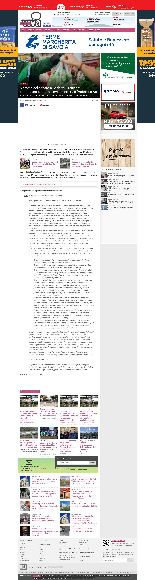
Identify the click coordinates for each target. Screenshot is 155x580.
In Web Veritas (83, 545)
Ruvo (49, 578)
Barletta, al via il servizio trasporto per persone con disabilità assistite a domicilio (44, 518)
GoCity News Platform (55, 567)
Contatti (30, 567)
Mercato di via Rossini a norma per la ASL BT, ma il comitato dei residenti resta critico (29, 444)
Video (81, 560)
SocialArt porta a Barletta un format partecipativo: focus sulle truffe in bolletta (45, 506)
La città (22, 545)
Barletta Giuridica (64, 560)
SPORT (38, 30)
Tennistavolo (43, 558)
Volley (41, 551)
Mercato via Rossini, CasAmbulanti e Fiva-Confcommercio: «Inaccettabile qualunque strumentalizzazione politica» (28, 418)
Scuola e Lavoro (25, 561)
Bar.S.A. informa (84, 540)
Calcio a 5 (62, 540)
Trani (83, 578)
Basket (41, 549)
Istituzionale (23, 552)
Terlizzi (77, 578)
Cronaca (22, 548)
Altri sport (62, 545)
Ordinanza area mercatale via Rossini (37, 184)
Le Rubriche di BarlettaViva (68, 553)
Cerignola (77, 575)
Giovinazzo (93, 575)
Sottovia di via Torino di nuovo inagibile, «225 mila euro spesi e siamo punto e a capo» (48, 447)
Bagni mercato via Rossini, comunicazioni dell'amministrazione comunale (88, 445)
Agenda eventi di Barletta (67, 549)
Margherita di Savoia (106, 575)
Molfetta (37, 578)
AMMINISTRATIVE (78, 30)
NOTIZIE (31, 30)
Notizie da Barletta (26, 540)
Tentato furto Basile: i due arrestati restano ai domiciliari (83, 530)
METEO (90, 30)
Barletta (37, 575)
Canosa (69, 575)
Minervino (118, 575)
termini (73, 469)
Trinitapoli (91, 578)
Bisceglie (55, 575)
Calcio (41, 547)
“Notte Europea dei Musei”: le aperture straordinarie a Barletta (84, 505)
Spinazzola (69, 578)
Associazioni (43, 540)
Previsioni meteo (84, 556)
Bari (49, 575)
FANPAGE (47, 25)
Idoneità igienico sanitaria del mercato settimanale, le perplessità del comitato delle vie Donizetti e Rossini (88, 416)
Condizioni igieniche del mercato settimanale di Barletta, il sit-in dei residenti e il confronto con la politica (68, 447)
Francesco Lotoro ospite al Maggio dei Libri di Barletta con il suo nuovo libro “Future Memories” (45, 532)
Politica (22, 550)
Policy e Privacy (41, 567)
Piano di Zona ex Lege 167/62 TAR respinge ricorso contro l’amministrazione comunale (83, 481)
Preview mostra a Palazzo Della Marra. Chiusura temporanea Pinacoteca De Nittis (44, 481)
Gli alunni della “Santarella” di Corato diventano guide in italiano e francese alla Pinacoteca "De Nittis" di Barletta (84, 519)
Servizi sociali (24, 558)
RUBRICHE (56, 30)
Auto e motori (83, 543)
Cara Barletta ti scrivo (65, 555)
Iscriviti (92, 462)
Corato (85, 575)
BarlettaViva (31, 18)
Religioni (22, 543)
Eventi (22, 556)
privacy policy (82, 469)
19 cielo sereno (66, 13)
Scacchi (41, 560)
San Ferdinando (58, 578)
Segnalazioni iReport (85, 549)
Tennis (41, 554)
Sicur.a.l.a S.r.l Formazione (67, 557)
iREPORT (66, 30)
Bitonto (63, 575)
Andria (43, 575)
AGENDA (47, 30)
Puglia (44, 578)
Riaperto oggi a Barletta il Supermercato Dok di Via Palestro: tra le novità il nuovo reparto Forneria (83, 494)
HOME (23, 30)
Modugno (126, 575)
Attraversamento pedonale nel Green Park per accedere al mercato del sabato (48, 412)
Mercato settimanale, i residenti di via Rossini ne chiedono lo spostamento (45, 164)
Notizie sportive (44, 544)
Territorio (22, 554)
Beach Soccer (63, 543)
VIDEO (97, 30)
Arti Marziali (43, 556)
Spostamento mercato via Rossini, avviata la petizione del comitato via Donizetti (84, 164)
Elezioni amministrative (86, 553)
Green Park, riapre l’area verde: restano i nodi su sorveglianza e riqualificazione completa (44, 493)
